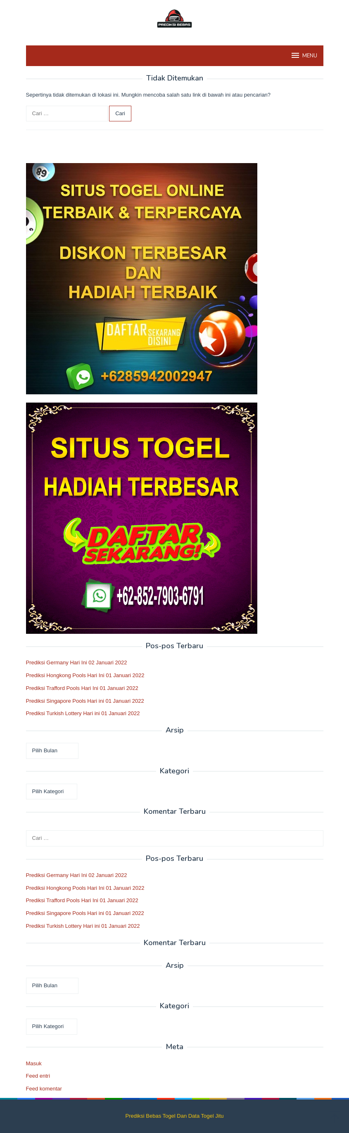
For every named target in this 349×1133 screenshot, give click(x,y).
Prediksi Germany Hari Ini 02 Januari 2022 (76, 662)
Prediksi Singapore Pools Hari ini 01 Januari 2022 (85, 701)
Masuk (34, 1063)
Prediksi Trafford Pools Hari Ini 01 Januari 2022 (82, 688)
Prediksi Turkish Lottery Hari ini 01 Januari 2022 (83, 713)
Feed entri (38, 1076)
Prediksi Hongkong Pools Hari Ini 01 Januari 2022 (85, 675)
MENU (303, 55)
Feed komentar (44, 1089)
